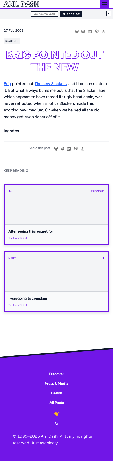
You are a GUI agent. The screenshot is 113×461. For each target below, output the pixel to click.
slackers (11, 40)
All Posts (56, 402)
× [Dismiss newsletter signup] (109, 13)
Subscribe (71, 14)
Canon (56, 393)
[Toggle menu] (104, 4)
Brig (7, 83)
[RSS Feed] (56, 424)
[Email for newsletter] (44, 14)
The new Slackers (51, 83)
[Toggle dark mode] (56, 413)
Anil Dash (21, 4)
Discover (56, 374)
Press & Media (56, 383)
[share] (103, 31)
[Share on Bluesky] (77, 31)
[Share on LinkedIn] (90, 31)
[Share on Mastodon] (83, 31)
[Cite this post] (96, 30)
